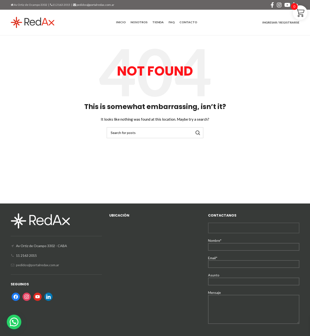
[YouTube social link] (287, 5)
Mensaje (253, 300)
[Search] (155, 132)
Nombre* (253, 243)
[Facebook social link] (272, 5)
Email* (253, 261)
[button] (14, 322)
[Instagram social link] (279, 5)
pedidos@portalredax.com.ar (95, 5)
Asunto (253, 278)
